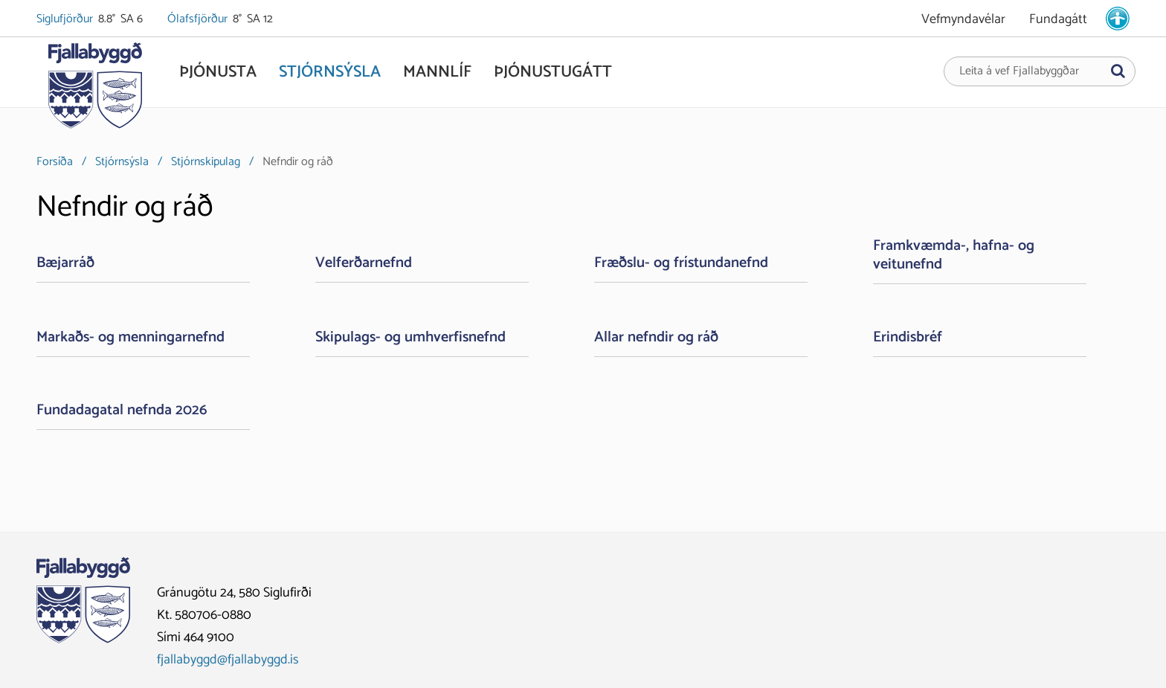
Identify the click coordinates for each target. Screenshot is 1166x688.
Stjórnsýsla (122, 162)
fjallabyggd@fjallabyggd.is (228, 660)
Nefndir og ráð (297, 162)
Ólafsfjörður (198, 19)
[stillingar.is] (1118, 18)
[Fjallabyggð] (94, 90)
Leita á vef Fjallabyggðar (1019, 71)
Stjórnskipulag (205, 162)
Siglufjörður (65, 19)
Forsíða (54, 162)
